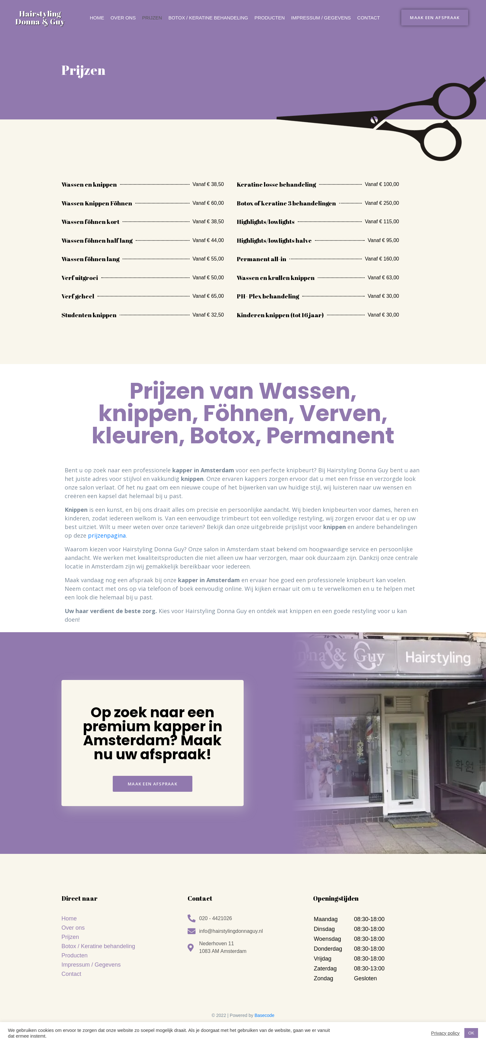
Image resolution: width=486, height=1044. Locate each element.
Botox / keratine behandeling (208, 17)
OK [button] (471, 1033)
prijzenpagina (107, 535)
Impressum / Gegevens (321, 17)
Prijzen (152, 17)
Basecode (264, 1015)
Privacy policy (445, 1033)
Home (97, 17)
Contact (368, 17)
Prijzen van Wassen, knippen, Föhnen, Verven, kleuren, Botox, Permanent (243, 413)
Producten (269, 17)
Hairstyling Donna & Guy (40, 17)
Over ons (123, 17)
